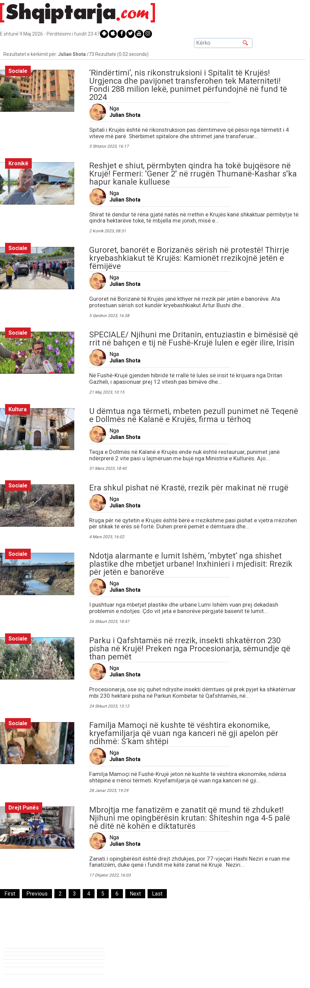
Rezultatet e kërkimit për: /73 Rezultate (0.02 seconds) (76, 54)
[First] (10, 893)
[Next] (135, 893)
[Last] (157, 893)
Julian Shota (124, 115)
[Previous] (37, 893)
